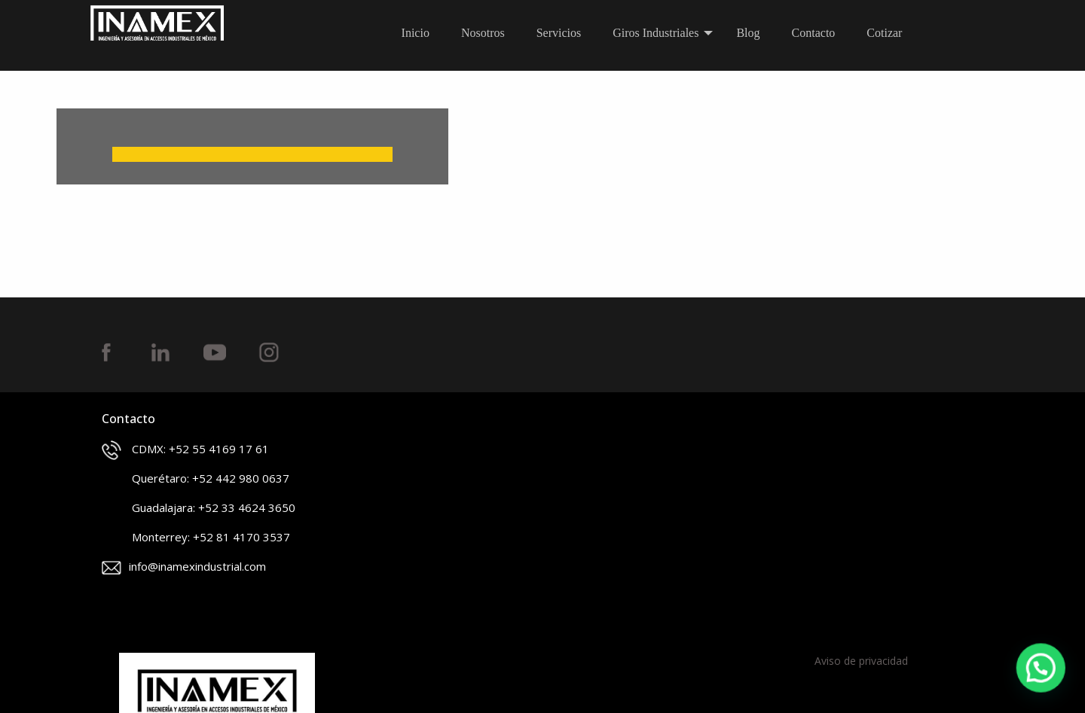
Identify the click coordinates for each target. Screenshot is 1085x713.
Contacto (814, 32)
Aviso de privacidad (861, 661)
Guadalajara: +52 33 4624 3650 (198, 509)
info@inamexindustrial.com (184, 566)
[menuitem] (419, 33)
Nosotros (483, 32)
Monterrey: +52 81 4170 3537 (196, 538)
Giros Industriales (655, 32)
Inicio (415, 32)
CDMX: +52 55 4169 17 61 (185, 450)
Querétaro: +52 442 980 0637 (195, 479)
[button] (1041, 669)
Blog (748, 32)
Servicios (559, 32)
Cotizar (884, 32)
